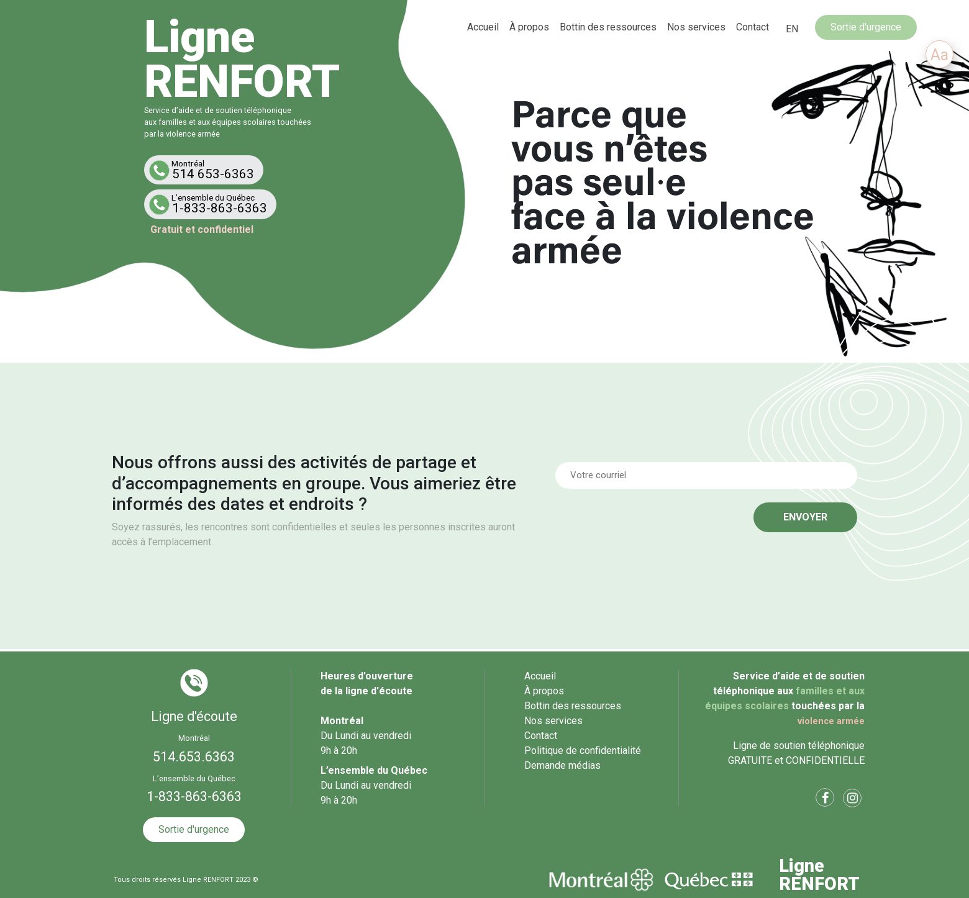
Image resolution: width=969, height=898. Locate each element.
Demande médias (562, 765)
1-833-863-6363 (212, 204)
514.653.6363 (194, 756)
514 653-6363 (206, 169)
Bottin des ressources (608, 27)
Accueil (483, 27)
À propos (529, 27)
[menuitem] (792, 29)
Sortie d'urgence (865, 27)
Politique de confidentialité (582, 750)
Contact (752, 27)
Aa (939, 55)
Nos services (696, 27)
